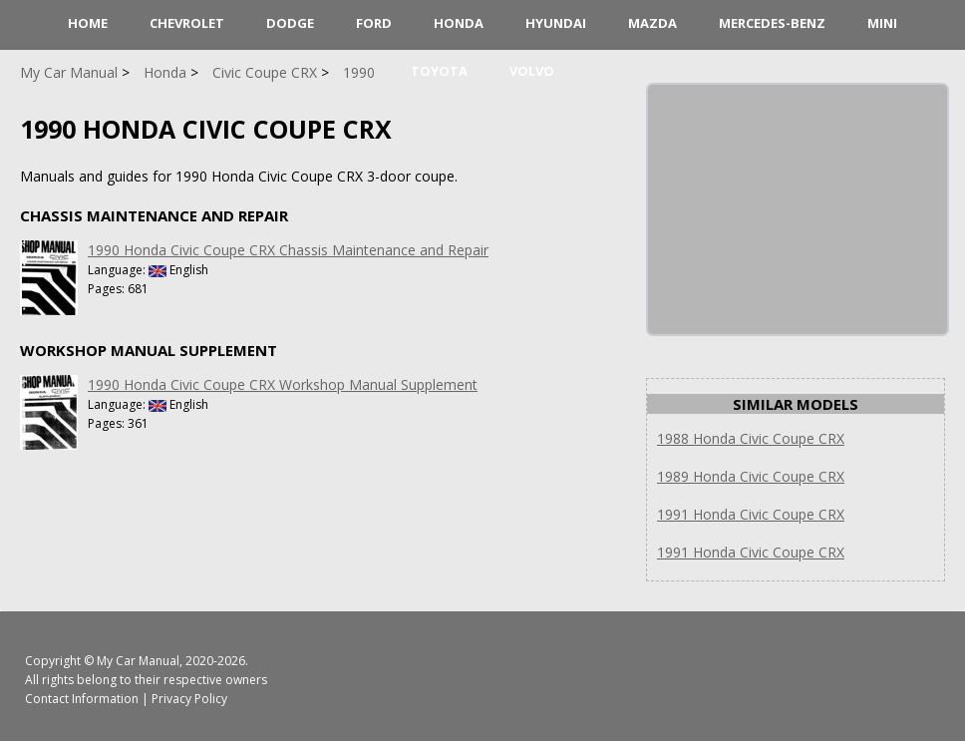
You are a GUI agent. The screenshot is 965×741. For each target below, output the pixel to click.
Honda (458, 23)
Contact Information (82, 698)
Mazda (652, 23)
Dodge (290, 23)
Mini (882, 23)
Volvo (531, 71)
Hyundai (555, 23)
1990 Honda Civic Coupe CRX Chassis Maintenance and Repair (288, 249)
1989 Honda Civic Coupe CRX (750, 476)
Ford (374, 23)
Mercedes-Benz (772, 23)
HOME (88, 23)
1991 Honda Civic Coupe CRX (750, 514)
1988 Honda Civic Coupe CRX (750, 438)
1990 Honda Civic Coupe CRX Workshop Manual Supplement (283, 384)
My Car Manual (138, 660)
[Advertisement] (797, 209)
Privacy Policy (189, 698)
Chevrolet (187, 23)
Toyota (439, 71)
